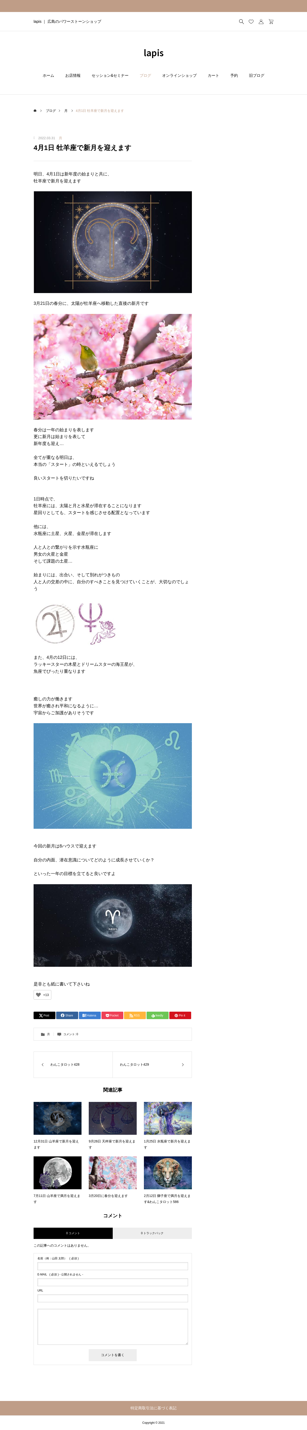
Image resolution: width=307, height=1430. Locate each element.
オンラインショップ (179, 75)
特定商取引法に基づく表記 (153, 1408)
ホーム (48, 75)
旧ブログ (256, 75)
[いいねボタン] (38, 994)
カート (213, 75)
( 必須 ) (58, 1258)
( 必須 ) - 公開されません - (60, 1274)
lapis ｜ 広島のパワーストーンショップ (67, 21)
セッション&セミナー (110, 75)
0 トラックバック (152, 1233)
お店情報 (73, 75)
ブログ (145, 75)
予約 (234, 75)
